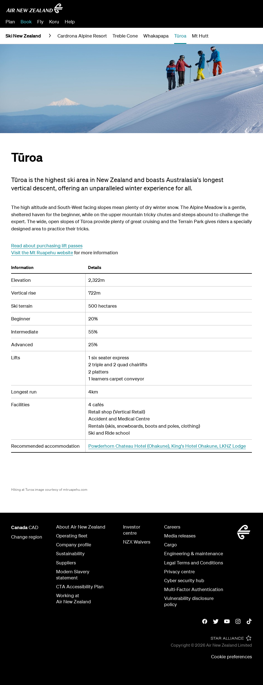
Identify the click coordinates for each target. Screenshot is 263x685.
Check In (228, 21)
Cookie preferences (231, 656)
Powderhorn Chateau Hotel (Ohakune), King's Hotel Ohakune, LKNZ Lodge (167, 446)
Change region (26, 537)
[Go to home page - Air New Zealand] (34, 8)
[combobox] (217, 10)
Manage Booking (195, 21)
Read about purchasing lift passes (46, 245)
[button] (248, 35)
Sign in (250, 21)
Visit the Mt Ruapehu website (42, 252)
